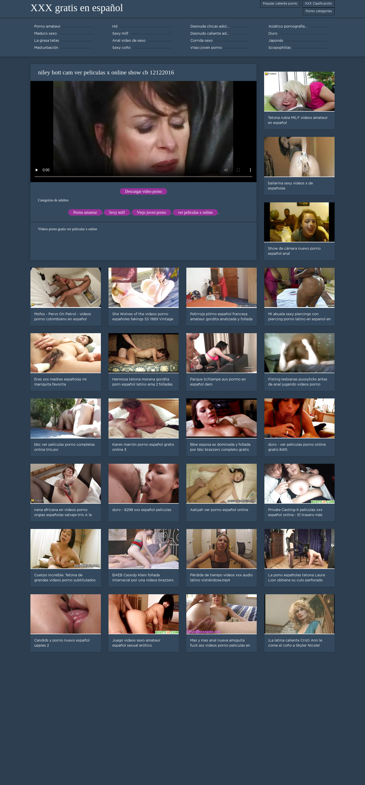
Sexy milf (117, 212)
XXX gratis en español (76, 7)
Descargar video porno (143, 191)
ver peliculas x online (195, 212)
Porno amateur (85, 212)
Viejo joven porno (151, 212)
